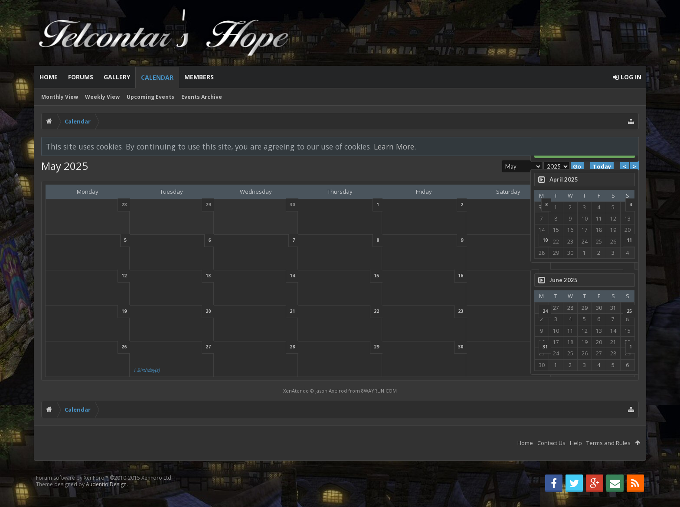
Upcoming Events (150, 97)
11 (514, 240)
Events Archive (201, 97)
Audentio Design (106, 484)
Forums (80, 77)
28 (242, 347)
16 (378, 276)
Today (486, 166)
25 (514, 311)
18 (514, 276)
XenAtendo (238, 390)
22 (310, 311)
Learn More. (395, 146)
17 (446, 276)
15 (310, 276)
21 (242, 311)
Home (48, 77)
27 (175, 347)
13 (175, 276)
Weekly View (102, 97)
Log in (584, 149)
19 (107, 311)
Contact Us (551, 443)
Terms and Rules (608, 443)
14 (242, 276)
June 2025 (563, 279)
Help (576, 443)
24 (446, 311)
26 (107, 347)
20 (175, 311)
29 (310, 347)
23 (378, 311)
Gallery (117, 77)
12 (107, 276)
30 (378, 347)
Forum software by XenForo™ (104, 477)
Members (199, 77)
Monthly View (59, 97)
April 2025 (563, 179)
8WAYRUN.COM (321, 390)
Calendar (157, 77)
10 (446, 240)
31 (446, 347)
